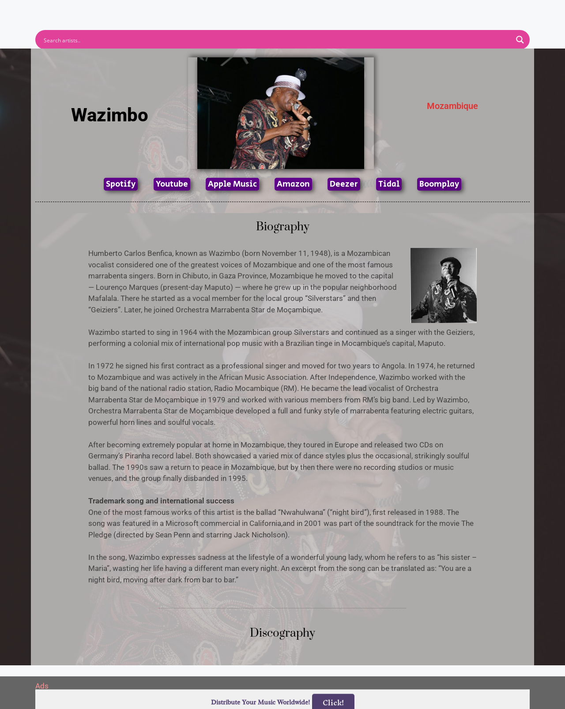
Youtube (172, 184)
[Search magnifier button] (520, 40)
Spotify (121, 184)
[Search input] (277, 39)
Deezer (344, 184)
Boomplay (439, 184)
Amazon (293, 184)
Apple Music (232, 184)
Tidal (388, 184)
